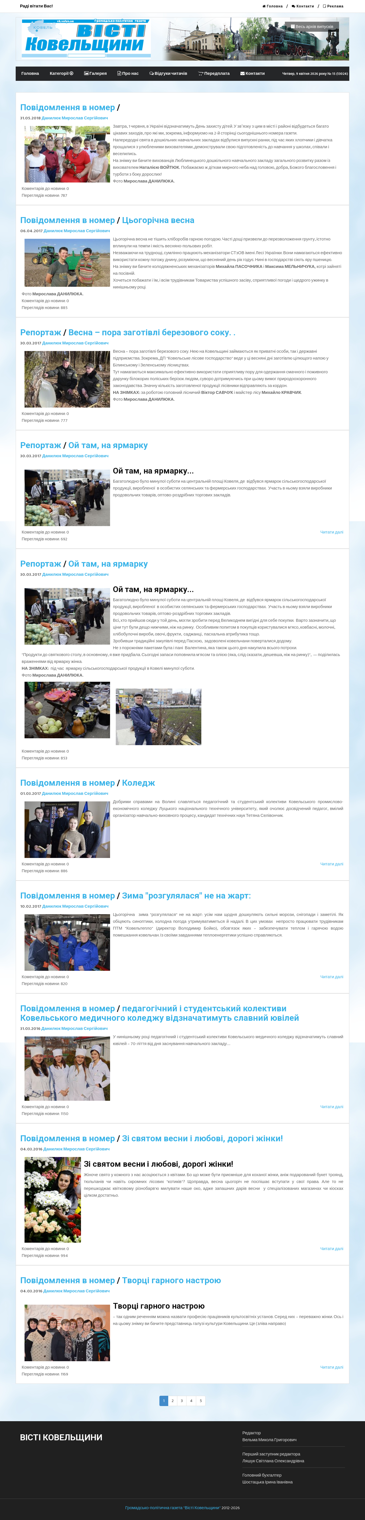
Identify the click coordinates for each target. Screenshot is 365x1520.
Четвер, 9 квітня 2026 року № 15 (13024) (315, 74)
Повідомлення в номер (67, 107)
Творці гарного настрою (171, 1280)
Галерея (95, 73)
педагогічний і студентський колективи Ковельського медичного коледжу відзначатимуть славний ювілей (159, 1013)
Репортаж (40, 332)
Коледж (138, 783)
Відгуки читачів (168, 73)
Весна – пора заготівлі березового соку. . (152, 332)
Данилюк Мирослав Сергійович (75, 118)
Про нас (128, 73)
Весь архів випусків (312, 26)
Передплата (214, 73)
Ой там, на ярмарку (108, 445)
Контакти (303, 6)
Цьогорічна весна (158, 220)
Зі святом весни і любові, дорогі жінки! (202, 1138)
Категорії (61, 73)
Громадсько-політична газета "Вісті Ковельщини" (172, 1507)
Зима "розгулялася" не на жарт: (186, 896)
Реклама (333, 6)
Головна (272, 6)
